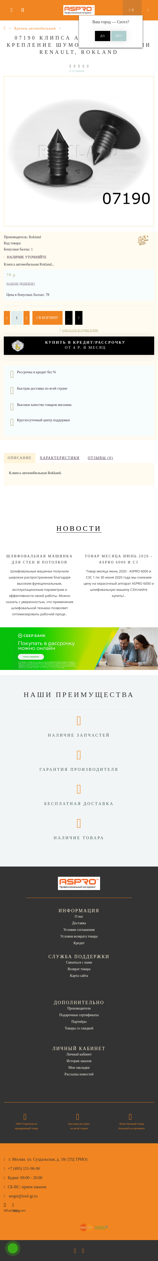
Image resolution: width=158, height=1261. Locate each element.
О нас (79, 916)
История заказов (79, 1061)
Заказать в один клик (80, 330)
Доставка (79, 923)
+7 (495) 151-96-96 (24, 1168)
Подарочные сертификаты (79, 1015)
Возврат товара (79, 969)
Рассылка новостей (79, 1074)
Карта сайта (79, 976)
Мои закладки (79, 1068)
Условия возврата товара (79, 936)
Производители (79, 1008)
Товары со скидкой (79, 1028)
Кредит (79, 943)
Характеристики (60, 458)
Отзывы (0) (100, 458)
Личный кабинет (79, 1054)
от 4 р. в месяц (68, 345)
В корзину (47, 318)
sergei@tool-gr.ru (23, 1196)
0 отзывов (76, 71)
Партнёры (79, 1022)
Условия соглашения (78, 930)
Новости (79, 528)
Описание (20, 458)
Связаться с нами (79, 962)
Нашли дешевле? (20, 283)
